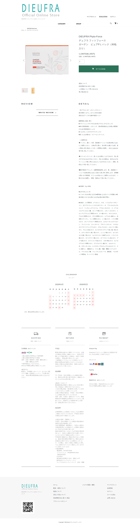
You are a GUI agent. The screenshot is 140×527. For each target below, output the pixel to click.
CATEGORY (61, 24)
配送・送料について (69, 491)
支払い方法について (69, 497)
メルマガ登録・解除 (94, 487)
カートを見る (113, 497)
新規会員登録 (103, 16)
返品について (83, 84)
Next (70, 60)
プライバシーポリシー (70, 504)
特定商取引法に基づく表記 (87, 86)
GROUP (78, 24)
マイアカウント (91, 16)
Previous (24, 60)
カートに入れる (98, 69)
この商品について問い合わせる (88, 89)
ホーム (23, 30)
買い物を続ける (83, 92)
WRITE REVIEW (46, 115)
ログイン (113, 16)
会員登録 (112, 491)
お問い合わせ (113, 500)
